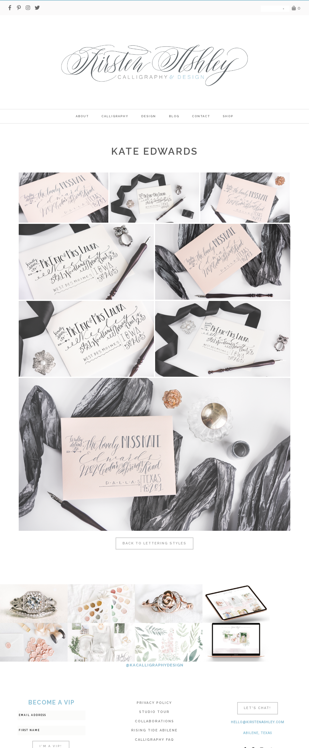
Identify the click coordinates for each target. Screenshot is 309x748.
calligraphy (115, 116)
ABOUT (82, 116)
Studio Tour (154, 673)
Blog (174, 116)
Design (148, 116)
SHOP (228, 116)
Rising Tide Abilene (154, 692)
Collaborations (154, 683)
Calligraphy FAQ (154, 701)
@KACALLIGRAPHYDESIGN (154, 626)
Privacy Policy (154, 664)
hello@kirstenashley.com (257, 683)
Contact (201, 116)
